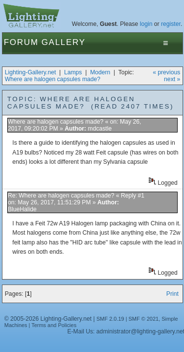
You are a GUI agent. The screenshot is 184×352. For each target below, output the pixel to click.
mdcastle (100, 128)
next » (172, 79)
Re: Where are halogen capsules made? (61, 195)
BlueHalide (22, 209)
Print (172, 293)
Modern (100, 72)
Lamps (73, 72)
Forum (21, 42)
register (171, 24)
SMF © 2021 (144, 319)
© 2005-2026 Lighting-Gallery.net (48, 318)
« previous (166, 72)
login (146, 24)
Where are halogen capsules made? (52, 79)
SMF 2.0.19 (110, 319)
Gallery (64, 42)
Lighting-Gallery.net (30, 72)
